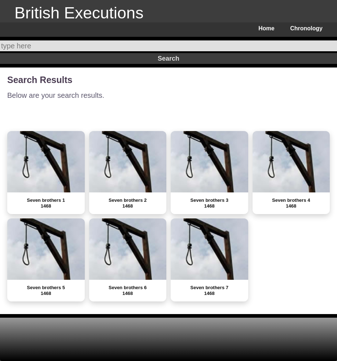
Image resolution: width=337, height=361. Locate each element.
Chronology (306, 28)
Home (266, 28)
